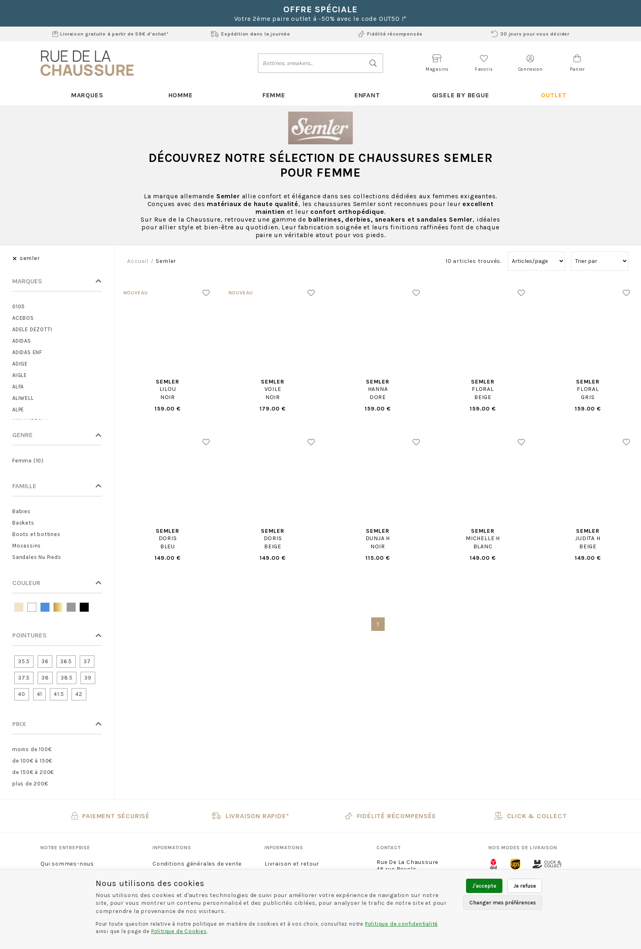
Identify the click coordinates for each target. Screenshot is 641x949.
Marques (87, 95)
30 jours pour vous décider (530, 34)
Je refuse (524, 886)
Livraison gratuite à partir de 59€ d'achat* (110, 34)
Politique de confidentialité (401, 924)
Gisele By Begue (460, 95)
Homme (180, 95)
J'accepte (484, 886)
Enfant (367, 95)
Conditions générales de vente (197, 864)
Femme (273, 95)
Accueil (137, 261)
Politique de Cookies (179, 931)
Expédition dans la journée (250, 34)
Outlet (554, 95)
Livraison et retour (291, 864)
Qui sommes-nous (67, 864)
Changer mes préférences (502, 903)
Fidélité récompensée (390, 34)
